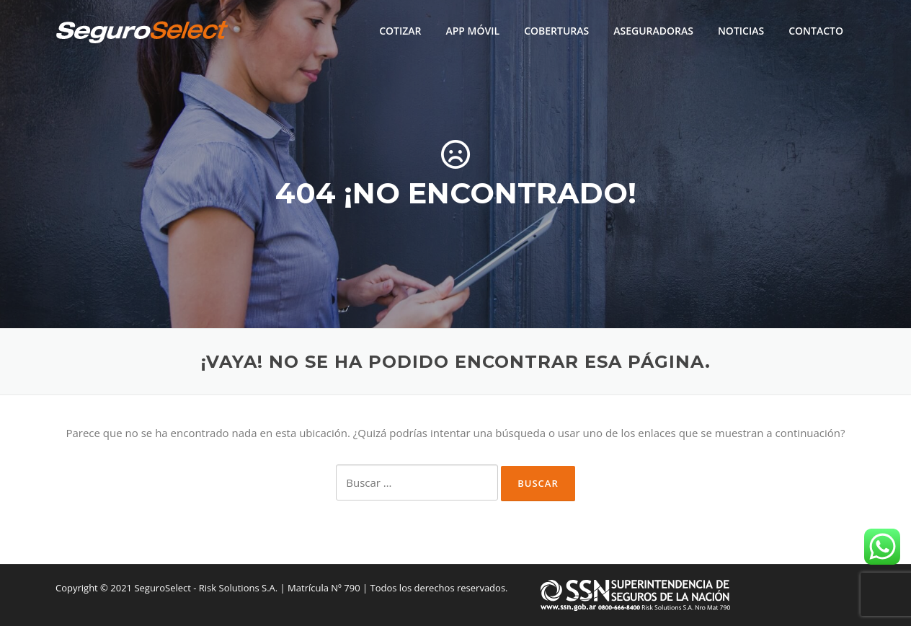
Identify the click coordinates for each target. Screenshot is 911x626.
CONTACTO (815, 31)
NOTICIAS (741, 31)
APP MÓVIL (472, 31)
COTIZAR (400, 31)
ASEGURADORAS (653, 31)
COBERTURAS (556, 31)
